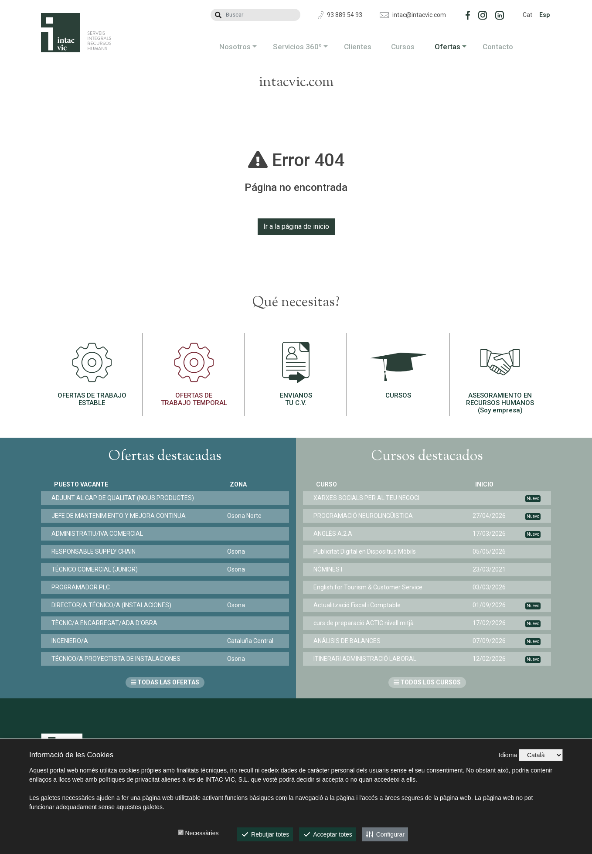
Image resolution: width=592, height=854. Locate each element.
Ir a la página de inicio (296, 226)
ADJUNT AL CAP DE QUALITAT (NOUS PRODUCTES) (125, 497)
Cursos (403, 46)
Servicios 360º (297, 46)
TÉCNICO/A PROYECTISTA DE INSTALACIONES (118, 658)
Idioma (508, 755)
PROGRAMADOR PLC (83, 587)
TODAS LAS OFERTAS (165, 682)
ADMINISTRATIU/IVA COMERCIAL (100, 533)
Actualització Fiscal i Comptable (359, 605)
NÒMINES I (330, 569)
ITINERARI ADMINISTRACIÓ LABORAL (367, 658)
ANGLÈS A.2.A (335, 533)
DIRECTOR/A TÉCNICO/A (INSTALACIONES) (114, 605)
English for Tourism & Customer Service (370, 587)
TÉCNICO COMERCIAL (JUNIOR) (97, 569)
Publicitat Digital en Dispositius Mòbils (367, 551)
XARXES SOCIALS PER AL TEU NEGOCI (369, 497)
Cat (527, 14)
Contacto (498, 46)
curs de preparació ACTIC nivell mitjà (366, 622)
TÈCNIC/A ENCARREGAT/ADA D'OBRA (107, 622)
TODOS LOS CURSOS (427, 682)
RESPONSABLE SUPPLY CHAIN (96, 551)
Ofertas (447, 46)
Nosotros (235, 46)
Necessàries (201, 833)
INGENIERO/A (72, 640)
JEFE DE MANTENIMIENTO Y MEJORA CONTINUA (121, 515)
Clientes (357, 46)
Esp (544, 14)
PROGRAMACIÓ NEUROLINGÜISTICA (365, 515)
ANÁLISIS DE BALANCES (349, 640)
